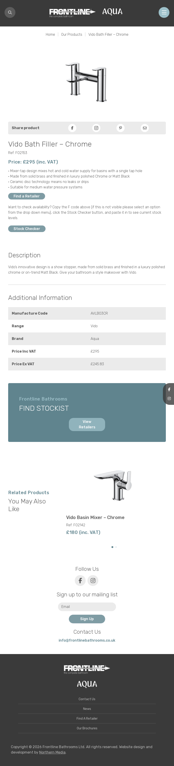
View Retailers (87, 424)
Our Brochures (87, 728)
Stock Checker (27, 229)
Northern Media (52, 752)
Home (50, 34)
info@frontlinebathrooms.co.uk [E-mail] (87, 640)
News (87, 709)
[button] (112, 547)
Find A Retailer (87, 719)
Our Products (71, 34)
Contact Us (87, 699)
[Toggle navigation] (164, 12)
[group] (114, 497)
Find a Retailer (27, 196)
